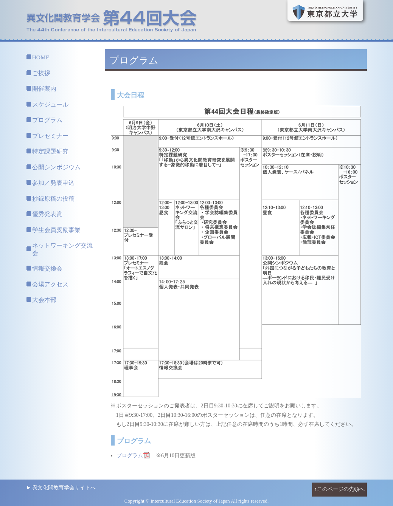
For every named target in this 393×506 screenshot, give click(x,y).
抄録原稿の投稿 (53, 198)
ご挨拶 (41, 73)
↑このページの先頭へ (339, 489)
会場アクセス (50, 284)
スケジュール (50, 104)
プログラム (47, 120)
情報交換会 (47, 268)
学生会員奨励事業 (56, 230)
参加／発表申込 (53, 182)
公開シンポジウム (56, 167)
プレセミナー (50, 136)
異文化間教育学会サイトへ (64, 488)
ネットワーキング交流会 (62, 249)
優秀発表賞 (47, 214)
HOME (41, 57)
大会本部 (44, 300)
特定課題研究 (50, 151)
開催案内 (44, 88)
